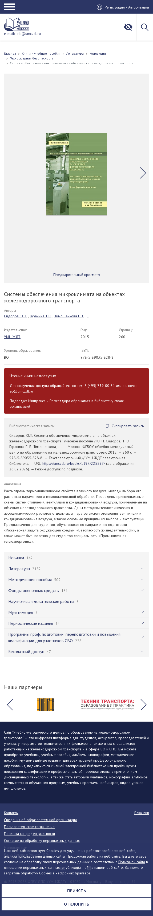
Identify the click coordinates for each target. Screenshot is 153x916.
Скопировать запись (128, 425)
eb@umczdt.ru (29, 33)
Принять (76, 890)
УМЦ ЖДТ (12, 336)
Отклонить (76, 904)
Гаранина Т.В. (40, 316)
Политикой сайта (131, 861)
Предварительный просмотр (76, 274)
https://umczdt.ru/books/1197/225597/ (73, 463)
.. (87, 316)
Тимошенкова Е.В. (69, 316)
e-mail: (9, 33)
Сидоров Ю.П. (15, 316)
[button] (143, 172)
